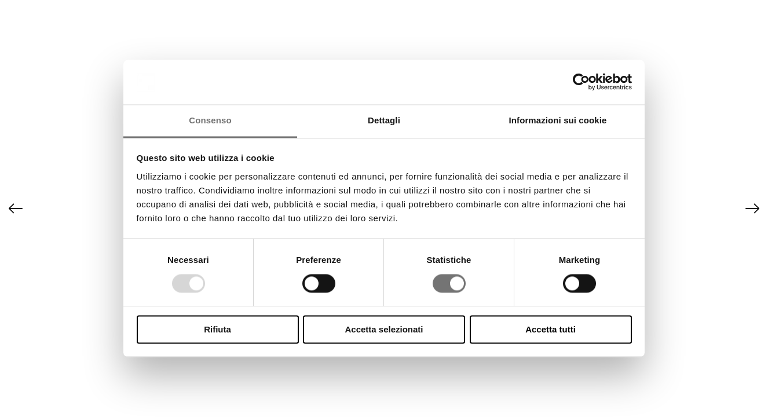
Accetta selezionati (384, 329)
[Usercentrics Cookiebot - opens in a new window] (581, 82)
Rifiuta (217, 329)
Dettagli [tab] (384, 120)
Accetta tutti (550, 329)
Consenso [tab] (210, 120)
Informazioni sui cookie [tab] (558, 120)
